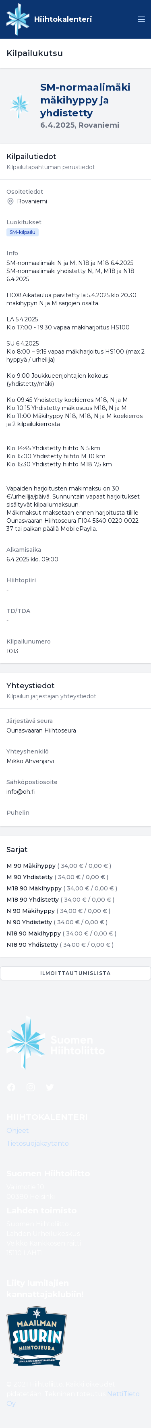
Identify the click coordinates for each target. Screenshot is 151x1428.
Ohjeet (17, 1130)
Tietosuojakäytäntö (37, 1143)
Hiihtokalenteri (63, 19)
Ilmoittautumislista (75, 973)
